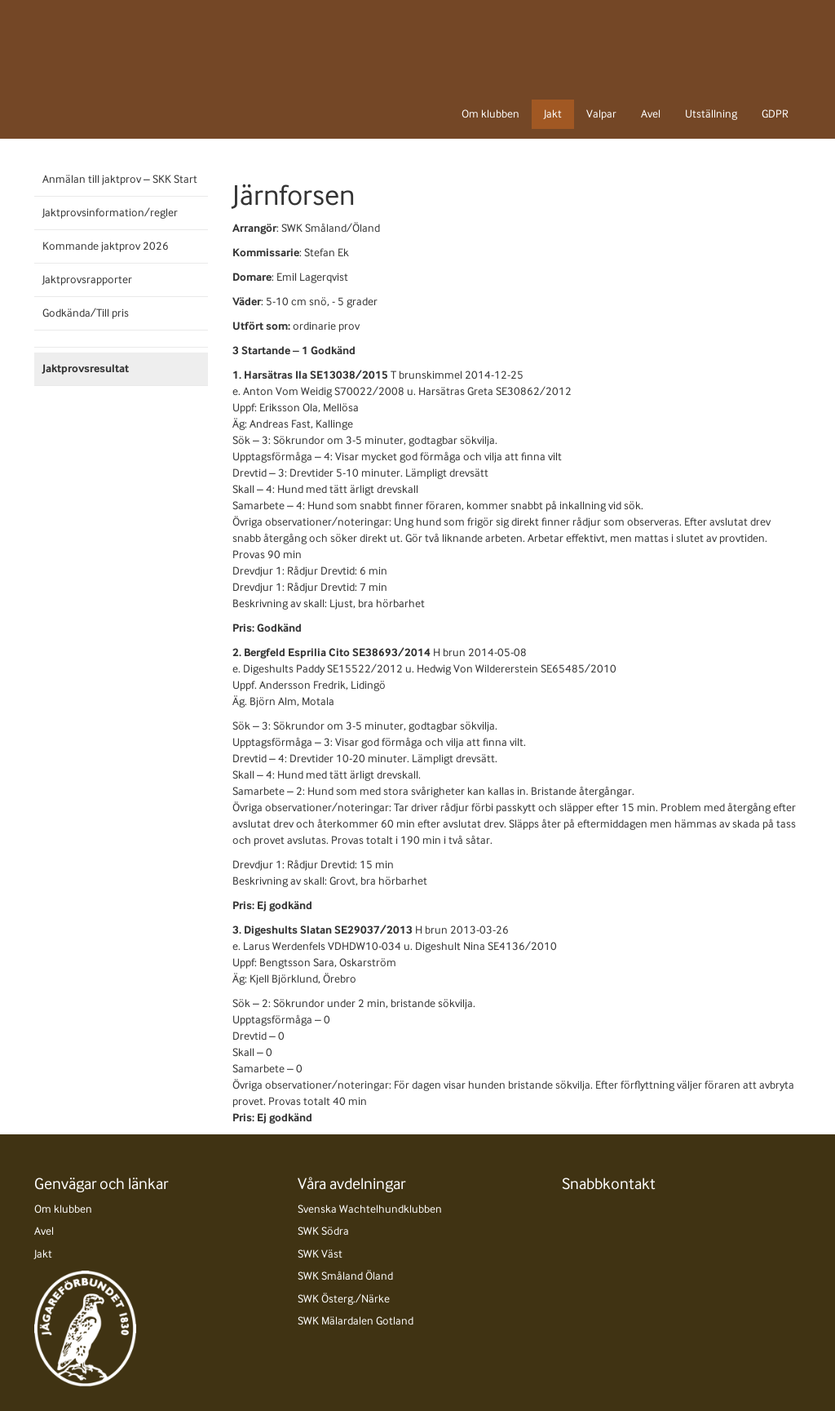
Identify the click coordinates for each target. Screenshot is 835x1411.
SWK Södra (323, 1231)
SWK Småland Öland (345, 1276)
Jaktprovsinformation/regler (110, 212)
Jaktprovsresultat (85, 368)
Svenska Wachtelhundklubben (370, 1209)
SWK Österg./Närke (344, 1299)
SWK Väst (320, 1254)
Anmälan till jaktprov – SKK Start (119, 179)
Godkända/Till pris (85, 313)
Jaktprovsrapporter (87, 279)
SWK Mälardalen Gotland (355, 1321)
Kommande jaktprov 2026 (105, 246)
